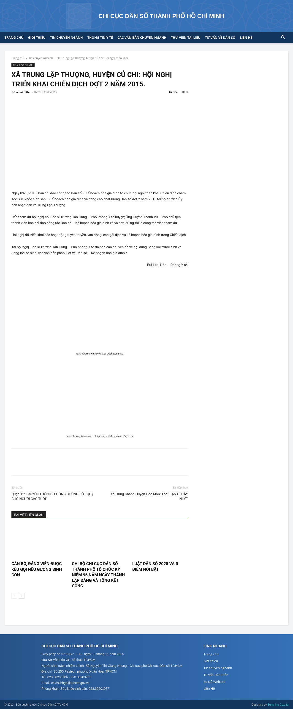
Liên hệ (246, 37)
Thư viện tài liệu (185, 37)
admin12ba (23, 92)
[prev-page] (14, 596)
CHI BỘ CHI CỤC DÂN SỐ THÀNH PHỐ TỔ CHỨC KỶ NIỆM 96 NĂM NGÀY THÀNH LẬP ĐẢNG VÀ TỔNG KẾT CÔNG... (98, 574)
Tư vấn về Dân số (220, 37)
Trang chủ (14, 37)
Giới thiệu (36, 37)
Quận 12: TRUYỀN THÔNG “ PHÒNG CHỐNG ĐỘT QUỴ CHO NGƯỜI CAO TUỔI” (52, 496)
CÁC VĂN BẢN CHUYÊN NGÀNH (141, 37)
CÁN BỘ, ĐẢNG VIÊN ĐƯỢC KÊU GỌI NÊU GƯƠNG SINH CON (36, 569)
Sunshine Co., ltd (278, 704)
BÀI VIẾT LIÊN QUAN (28, 515)
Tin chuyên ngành (66, 37)
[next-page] (21, 596)
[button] (282, 38)
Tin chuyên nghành (41, 58)
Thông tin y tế (100, 37)
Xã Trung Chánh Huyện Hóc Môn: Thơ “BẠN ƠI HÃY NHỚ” (149, 496)
